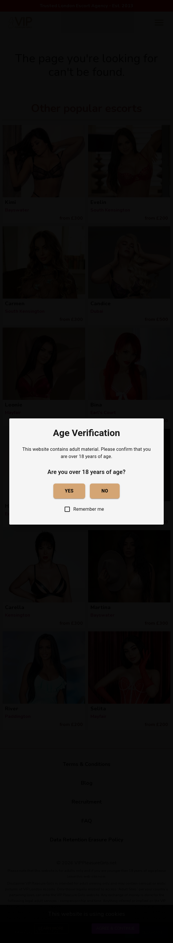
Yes (69, 491)
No (105, 491)
